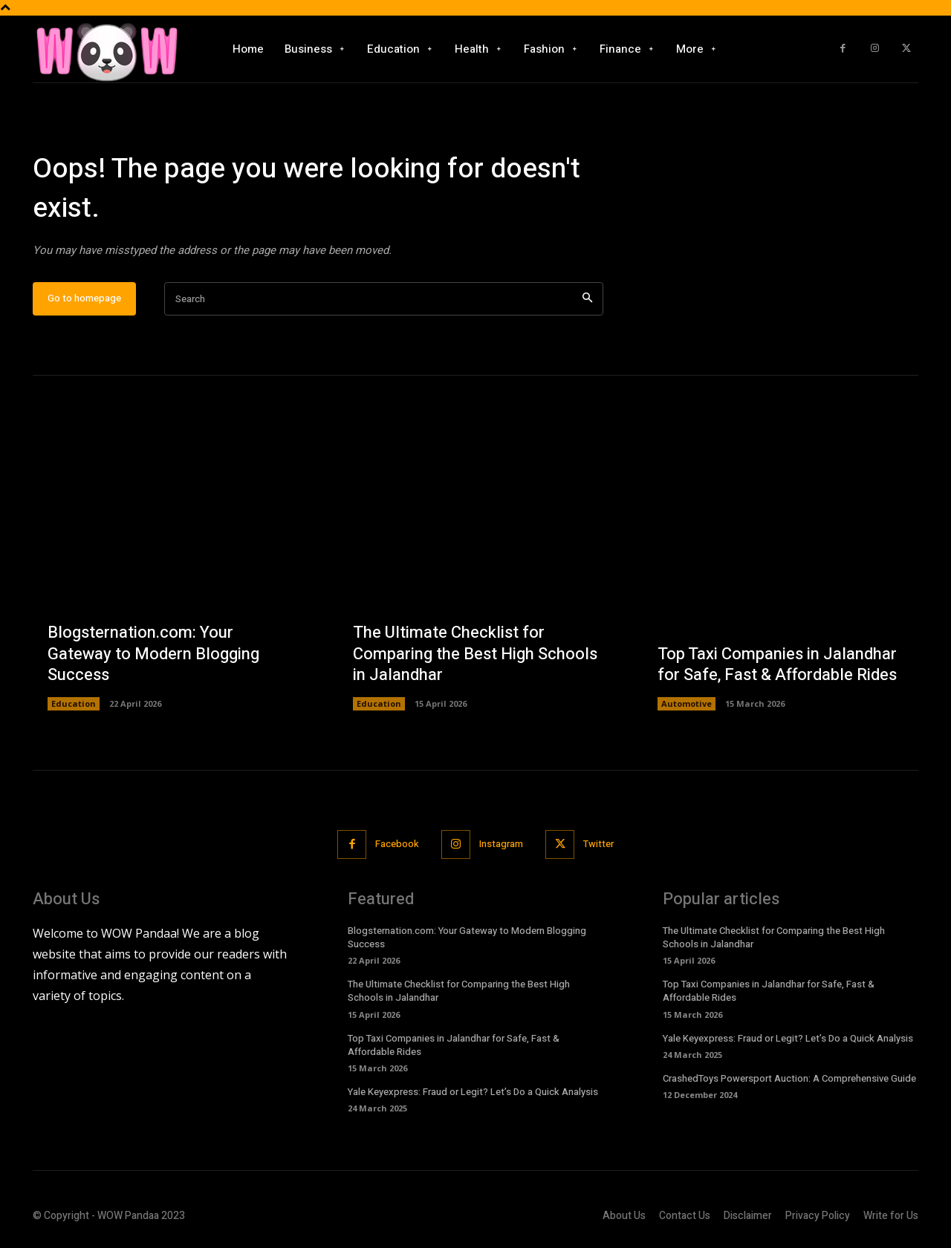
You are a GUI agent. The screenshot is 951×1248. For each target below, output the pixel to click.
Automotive (686, 703)
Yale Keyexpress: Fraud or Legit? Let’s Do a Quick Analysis (473, 1092)
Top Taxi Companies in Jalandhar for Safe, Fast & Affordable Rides (777, 664)
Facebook (397, 844)
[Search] (587, 299)
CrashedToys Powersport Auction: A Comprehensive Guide (789, 1078)
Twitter (598, 844)
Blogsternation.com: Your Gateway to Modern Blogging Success (153, 654)
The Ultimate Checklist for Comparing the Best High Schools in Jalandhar (475, 654)
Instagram (501, 844)
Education (73, 703)
